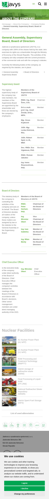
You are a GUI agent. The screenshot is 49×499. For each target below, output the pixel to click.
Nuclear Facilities (18, 330)
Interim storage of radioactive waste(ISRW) (25, 371)
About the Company (21, 24)
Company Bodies (38, 24)
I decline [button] (24, 488)
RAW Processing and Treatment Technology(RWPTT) (27, 361)
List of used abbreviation (22, 413)
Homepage (6, 24)
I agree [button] (24, 483)
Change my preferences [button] (24, 494)
